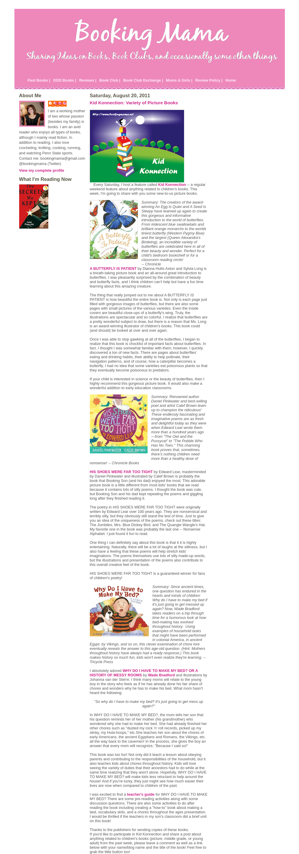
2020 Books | (64, 80)
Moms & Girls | (179, 80)
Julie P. (60, 103)
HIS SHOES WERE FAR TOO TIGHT (121, 472)
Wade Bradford (161, 675)
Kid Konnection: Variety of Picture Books (134, 102)
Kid (172, 184)
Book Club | (109, 80)
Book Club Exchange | (143, 80)
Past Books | (39, 80)
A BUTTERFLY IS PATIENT (113, 268)
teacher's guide (140, 794)
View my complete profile (41, 170)
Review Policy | (209, 80)
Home (230, 80)
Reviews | (87, 80)
